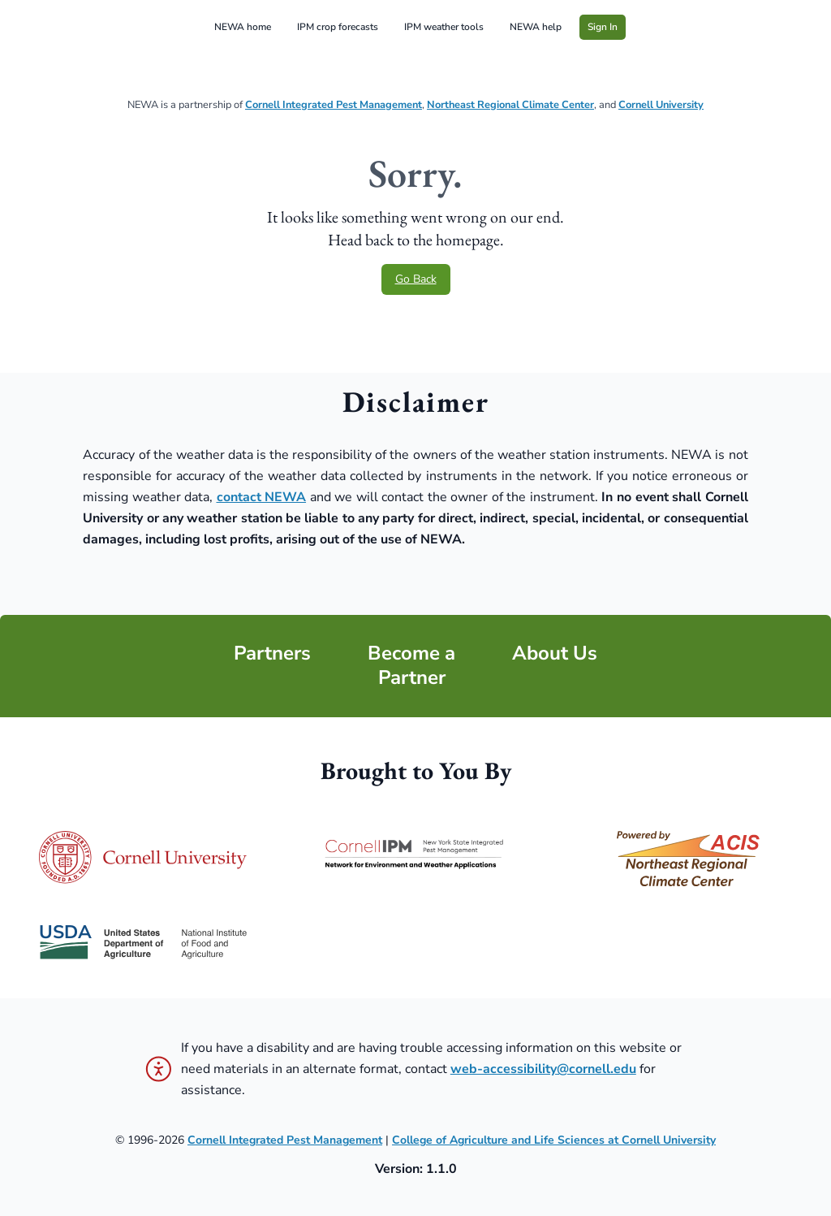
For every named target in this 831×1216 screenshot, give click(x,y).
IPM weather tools (444, 26)
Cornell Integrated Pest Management (333, 104)
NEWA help (536, 26)
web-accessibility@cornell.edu (543, 1069)
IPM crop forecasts (337, 26)
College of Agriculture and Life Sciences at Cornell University (554, 1140)
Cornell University (661, 104)
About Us (554, 653)
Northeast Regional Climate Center (510, 104)
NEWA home (242, 26)
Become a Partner (411, 665)
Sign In (603, 26)
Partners (272, 653)
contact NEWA (262, 497)
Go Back (416, 279)
